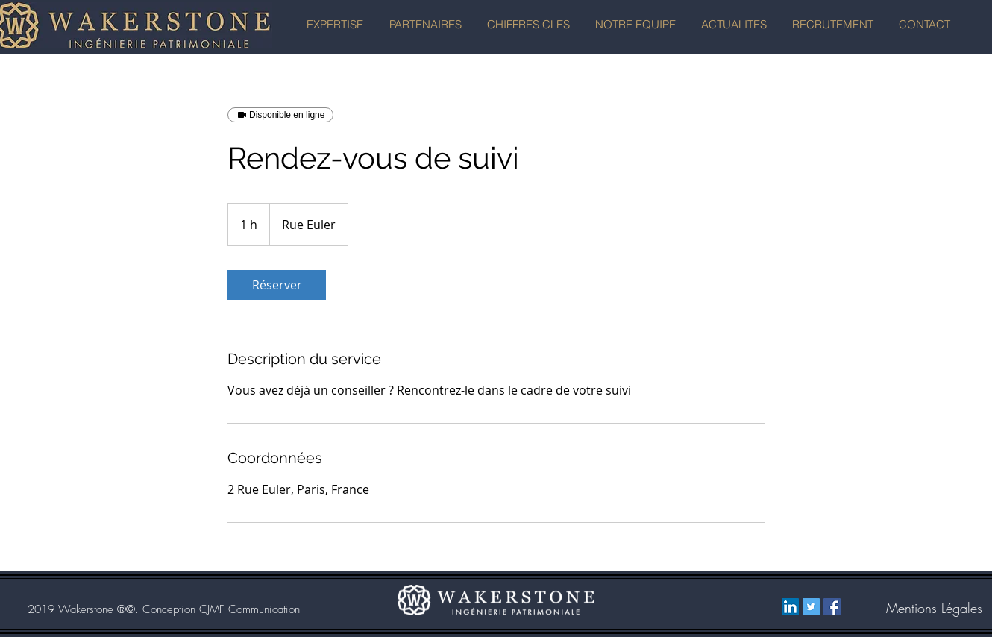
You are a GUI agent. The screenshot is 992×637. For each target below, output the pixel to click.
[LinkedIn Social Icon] (790, 606)
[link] (276, 285)
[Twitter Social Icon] (811, 606)
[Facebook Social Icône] (832, 606)
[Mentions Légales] (934, 608)
